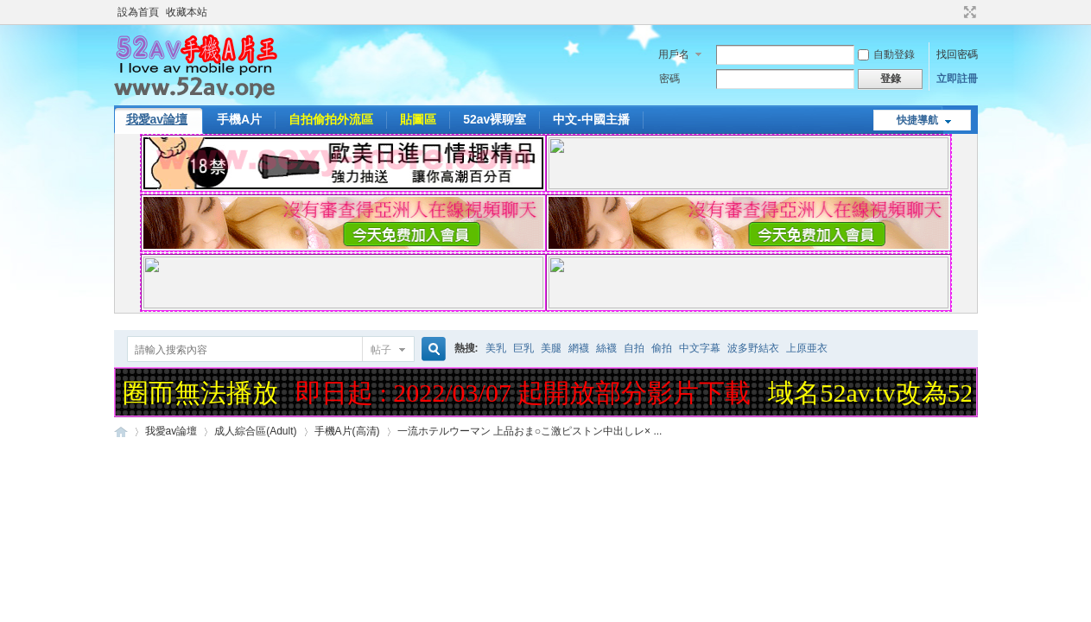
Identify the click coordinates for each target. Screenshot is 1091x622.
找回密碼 (957, 54)
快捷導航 (917, 120)
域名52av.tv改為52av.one (907, 392)
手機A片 (239, 119)
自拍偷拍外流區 (331, 119)
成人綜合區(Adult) (255, 431)
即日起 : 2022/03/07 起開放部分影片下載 (527, 392)
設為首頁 (138, 12)
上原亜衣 (807, 348)
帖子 (381, 350)
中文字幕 (699, 348)
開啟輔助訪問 (953, 12)
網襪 (578, 348)
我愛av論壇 (157, 119)
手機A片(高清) (347, 431)
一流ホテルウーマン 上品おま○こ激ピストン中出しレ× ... (530, 431)
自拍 (634, 348)
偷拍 (661, 348)
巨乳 (523, 348)
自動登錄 (886, 54)
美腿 (551, 348)
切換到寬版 (968, 12)
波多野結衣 (753, 348)
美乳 (495, 348)
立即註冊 (957, 79)
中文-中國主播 (591, 119)
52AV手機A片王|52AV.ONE (121, 431)
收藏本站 (186, 12)
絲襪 (606, 348)
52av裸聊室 (494, 119)
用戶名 (673, 54)
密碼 (669, 79)
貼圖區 (418, 119)
